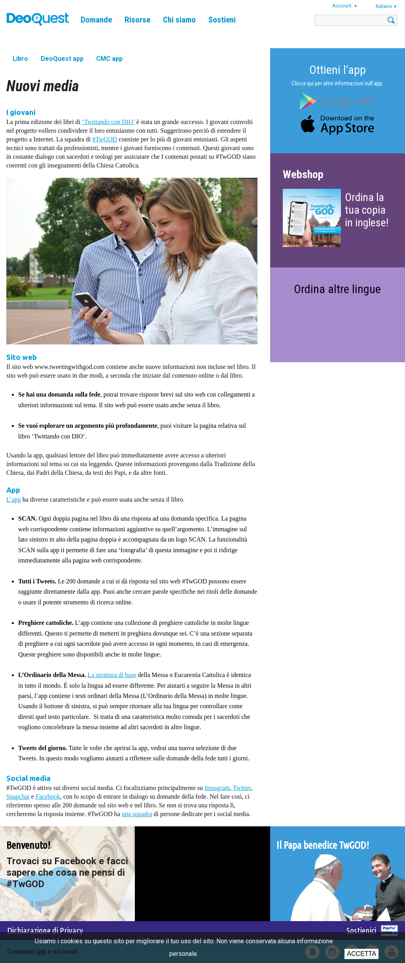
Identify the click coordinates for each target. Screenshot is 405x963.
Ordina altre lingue (337, 289)
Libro (20, 58)
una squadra (137, 814)
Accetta (361, 953)
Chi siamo (179, 19)
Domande (96, 19)
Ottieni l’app (337, 70)
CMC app (109, 58)
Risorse (137, 19)
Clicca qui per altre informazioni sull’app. (337, 83)
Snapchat (18, 796)
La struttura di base (111, 674)
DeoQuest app (62, 58)
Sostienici (361, 930)
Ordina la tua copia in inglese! (366, 210)
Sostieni (222, 19)
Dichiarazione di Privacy (45, 930)
